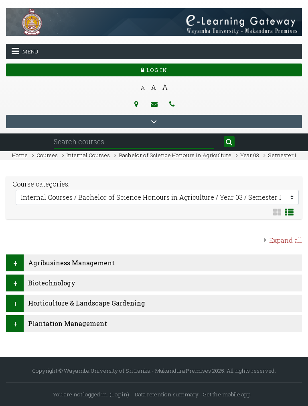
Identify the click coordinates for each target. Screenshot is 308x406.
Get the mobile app (227, 394)
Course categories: (40, 184)
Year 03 (249, 155)
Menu (25, 51)
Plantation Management (67, 323)
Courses (47, 155)
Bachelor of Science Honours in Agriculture (175, 155)
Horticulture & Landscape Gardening (86, 303)
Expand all (285, 240)
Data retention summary (167, 394)
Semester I (282, 155)
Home (20, 155)
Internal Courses (88, 155)
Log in (154, 70)
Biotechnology (51, 283)
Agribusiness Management (71, 262)
